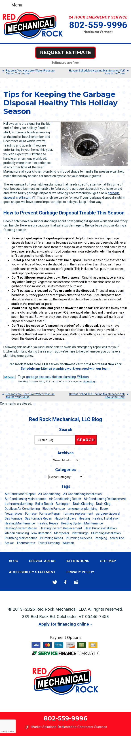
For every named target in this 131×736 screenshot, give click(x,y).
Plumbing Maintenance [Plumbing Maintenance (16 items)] (21, 538)
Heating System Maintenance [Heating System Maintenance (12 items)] (82, 523)
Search (86, 440)
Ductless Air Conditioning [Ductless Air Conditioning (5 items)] (22, 508)
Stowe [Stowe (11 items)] (9, 543)
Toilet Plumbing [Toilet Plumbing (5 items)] (49, 543)
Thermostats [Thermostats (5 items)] (26, 543)
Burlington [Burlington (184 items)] (63, 504)
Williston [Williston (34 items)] (68, 543)
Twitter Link (9, 377)
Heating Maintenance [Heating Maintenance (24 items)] (20, 523)
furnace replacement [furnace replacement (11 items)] (78, 513)
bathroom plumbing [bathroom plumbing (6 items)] (19, 504)
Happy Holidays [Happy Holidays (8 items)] (65, 518)
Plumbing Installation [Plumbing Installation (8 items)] (106, 533)
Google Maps (76, 582)
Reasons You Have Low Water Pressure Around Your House (30, 72)
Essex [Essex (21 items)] (104, 508)
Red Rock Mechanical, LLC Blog (65, 419)
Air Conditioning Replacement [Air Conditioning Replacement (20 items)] (105, 499)
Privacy (4, 731)
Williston (83, 377)
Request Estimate (65, 52)
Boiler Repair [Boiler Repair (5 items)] (44, 504)
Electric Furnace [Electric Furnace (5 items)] (53, 508)
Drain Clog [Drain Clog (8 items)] (103, 504)
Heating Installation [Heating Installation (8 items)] (106, 518)
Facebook (65, 582)
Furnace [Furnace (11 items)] (31, 513)
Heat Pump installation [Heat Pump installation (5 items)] (101, 528)
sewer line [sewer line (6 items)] (117, 538)
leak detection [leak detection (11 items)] (41, 533)
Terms (11, 731)
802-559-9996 (98, 25)
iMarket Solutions (43, 727)
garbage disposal (38, 377)
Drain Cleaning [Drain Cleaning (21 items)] (83, 504)
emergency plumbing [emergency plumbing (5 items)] (82, 508)
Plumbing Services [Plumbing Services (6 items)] (79, 538)
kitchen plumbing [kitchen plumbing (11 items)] (17, 533)
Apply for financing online (64, 624)
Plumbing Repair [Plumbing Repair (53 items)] (51, 538)
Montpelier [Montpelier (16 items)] (61, 533)
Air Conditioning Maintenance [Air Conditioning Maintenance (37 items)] (25, 499)
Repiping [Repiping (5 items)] (101, 538)
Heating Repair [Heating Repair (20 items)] (48, 523)
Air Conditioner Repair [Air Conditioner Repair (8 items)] (20, 494)
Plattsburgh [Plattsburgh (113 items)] (80, 533)
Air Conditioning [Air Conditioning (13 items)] (49, 494)
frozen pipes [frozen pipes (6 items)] (14, 513)
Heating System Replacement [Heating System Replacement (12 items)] (61, 528)
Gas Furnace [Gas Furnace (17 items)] (13, 518)
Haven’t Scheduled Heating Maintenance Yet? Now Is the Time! (97, 72)
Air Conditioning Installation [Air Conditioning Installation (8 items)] (82, 494)
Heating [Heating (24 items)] (84, 518)
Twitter (55, 582)
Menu (16, 5)
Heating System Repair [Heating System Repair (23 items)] (21, 528)
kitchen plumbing (64, 377)
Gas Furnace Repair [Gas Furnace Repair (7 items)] (38, 518)
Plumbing (89, 381)
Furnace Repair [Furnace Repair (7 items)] (50, 513)
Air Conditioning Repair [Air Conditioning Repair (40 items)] (65, 499)
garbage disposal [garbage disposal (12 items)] (108, 513)
